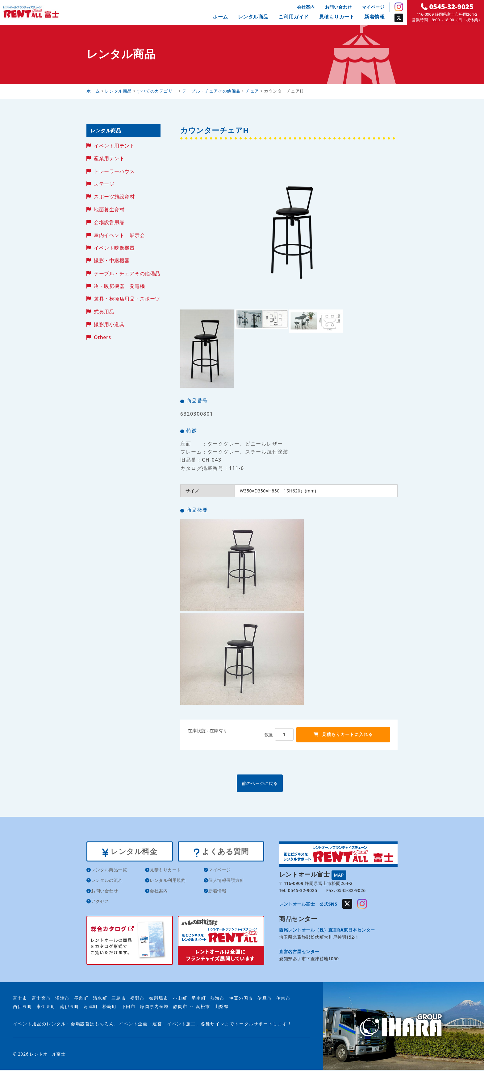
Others (102, 337)
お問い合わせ (338, 7)
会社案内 (306, 7)
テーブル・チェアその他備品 (127, 273)
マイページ (373, 7)
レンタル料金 (129, 852)
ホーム (220, 16)
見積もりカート (337, 16)
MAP (339, 874)
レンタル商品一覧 (109, 871)
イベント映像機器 (114, 247)
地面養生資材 (109, 209)
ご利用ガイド (293, 16)
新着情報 (374, 16)
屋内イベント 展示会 (119, 235)
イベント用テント (114, 145)
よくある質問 (221, 852)
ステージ (104, 184)
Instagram (398, 6)
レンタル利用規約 (168, 881)
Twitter (398, 18)
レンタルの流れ (107, 881)
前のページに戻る (289, 783)
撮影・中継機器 (112, 260)
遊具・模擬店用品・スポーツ (127, 298)
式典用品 (104, 311)
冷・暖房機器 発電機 (119, 286)
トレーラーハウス (114, 171)
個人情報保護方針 (226, 881)
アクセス (100, 902)
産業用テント (109, 158)
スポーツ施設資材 (114, 196)
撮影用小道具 (109, 324)
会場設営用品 (109, 222)
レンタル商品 (253, 16)
